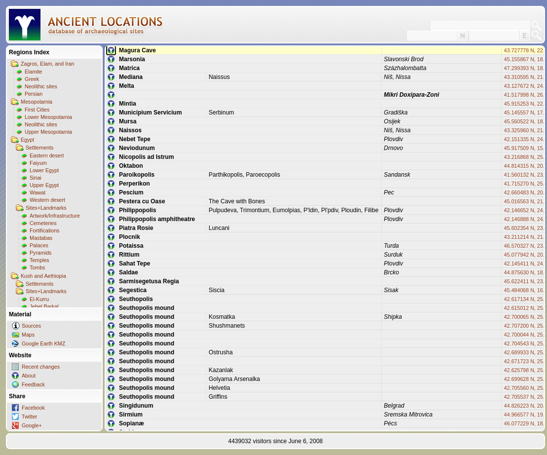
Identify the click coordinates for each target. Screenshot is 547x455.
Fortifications (44, 230)
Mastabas (41, 238)
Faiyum (38, 163)
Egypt (27, 140)
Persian (33, 94)
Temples (39, 260)
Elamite (33, 72)
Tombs (37, 267)
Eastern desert (47, 155)
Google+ (32, 425)
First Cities (37, 110)
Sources (31, 326)
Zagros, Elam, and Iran (47, 64)
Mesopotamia (36, 102)
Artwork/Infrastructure (55, 216)
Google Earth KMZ (43, 343)
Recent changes (41, 367)
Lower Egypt (44, 170)
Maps (28, 335)
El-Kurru (39, 299)
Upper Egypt (44, 185)
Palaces (39, 245)
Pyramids (40, 253)
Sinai (35, 178)
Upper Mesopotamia (48, 132)
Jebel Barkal (44, 306)
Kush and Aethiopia (43, 276)
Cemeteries (43, 223)
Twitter (29, 416)
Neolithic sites (41, 86)
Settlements (39, 148)
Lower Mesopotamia (48, 117)
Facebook (33, 408)
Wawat (37, 192)
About (29, 376)
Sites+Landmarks (46, 208)
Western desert (47, 200)
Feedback (33, 384)
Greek (32, 79)
